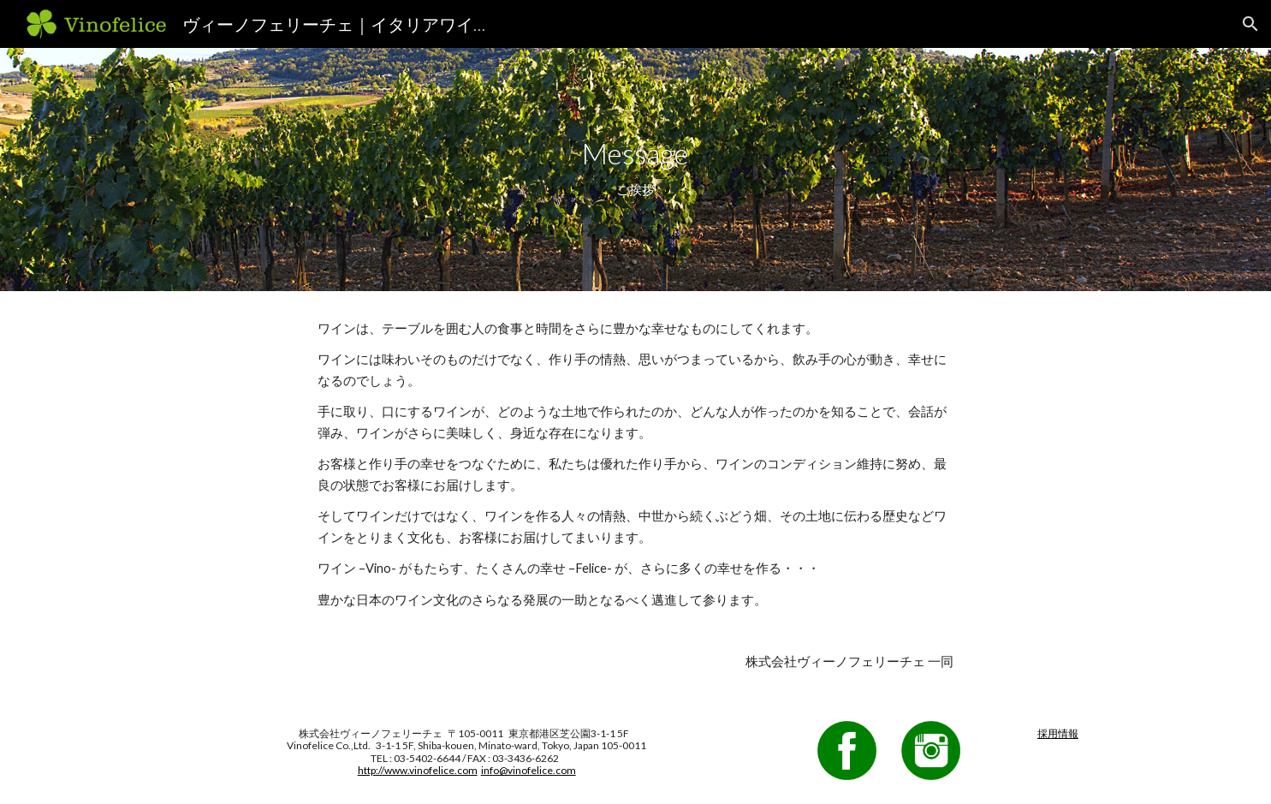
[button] (1250, 24)
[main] (636, 169)
